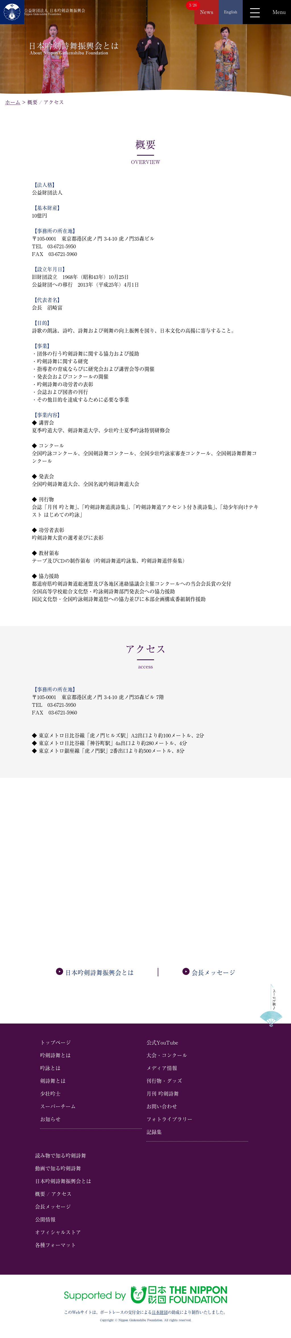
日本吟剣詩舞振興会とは (95, 973)
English (230, 12)
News (206, 11)
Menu (279, 11)
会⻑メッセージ (208, 973)
